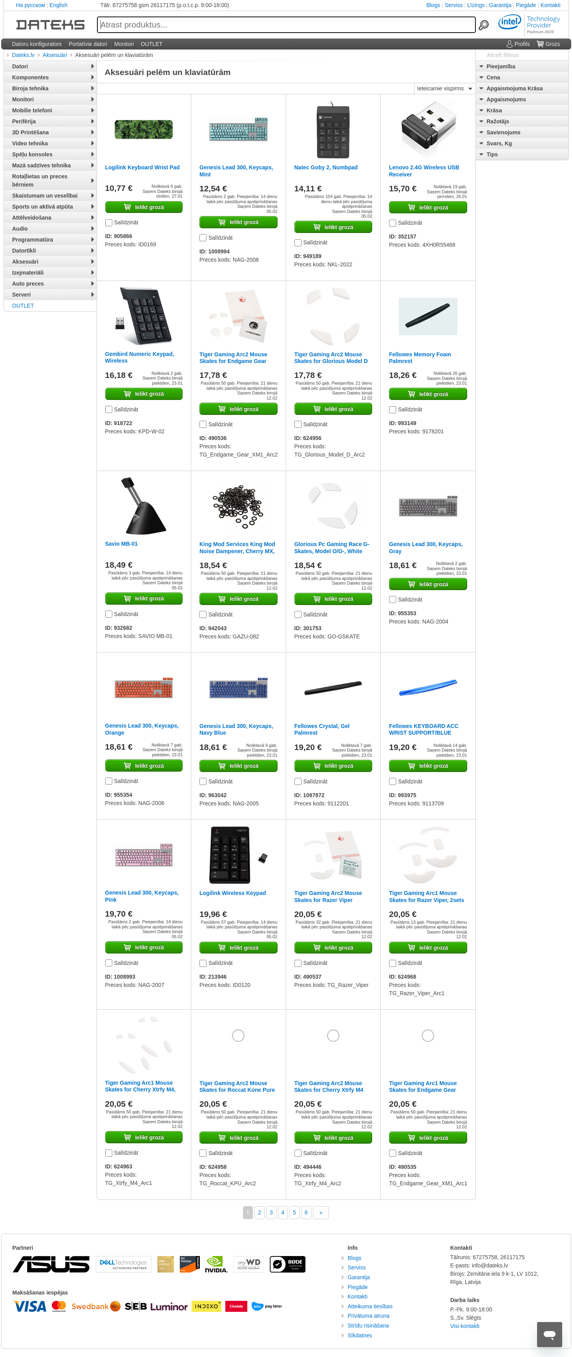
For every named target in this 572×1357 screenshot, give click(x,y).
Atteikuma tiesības (370, 1306)
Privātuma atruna (369, 1316)
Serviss (454, 5)
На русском (30, 5)
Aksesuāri (55, 55)
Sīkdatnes (360, 1335)
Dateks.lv (23, 55)
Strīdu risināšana (368, 1325)
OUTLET (23, 306)
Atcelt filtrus (503, 55)
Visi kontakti (464, 1326)
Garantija (500, 5)
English (58, 5)
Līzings (475, 5)
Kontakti (551, 5)
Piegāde (526, 5)
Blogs (433, 5)
